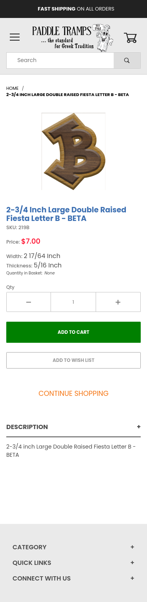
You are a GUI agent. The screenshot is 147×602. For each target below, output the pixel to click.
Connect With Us (42, 578)
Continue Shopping (73, 393)
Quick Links (32, 562)
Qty (10, 287)
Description (27, 426)
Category (30, 547)
